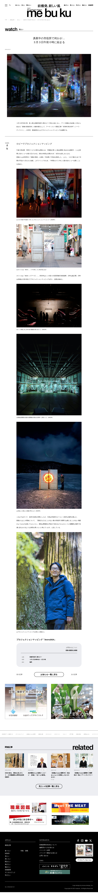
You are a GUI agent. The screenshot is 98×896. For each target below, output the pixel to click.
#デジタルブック (29, 736)
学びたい (78, 5)
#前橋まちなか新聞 (39, 736)
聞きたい (28, 5)
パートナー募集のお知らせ (48, 856)
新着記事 (12, 19)
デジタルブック (10, 876)
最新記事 (8, 848)
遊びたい (66, 5)
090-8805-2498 (71, 650)
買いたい (72, 5)
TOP (6, 19)
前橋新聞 (90, 5)
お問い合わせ (44, 859)
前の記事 (19, 678)
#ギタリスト (66, 736)
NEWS (7, 857)
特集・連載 (25, 854)
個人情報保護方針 (10, 890)
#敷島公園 (49, 736)
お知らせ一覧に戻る (49, 676)
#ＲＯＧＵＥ (58, 736)
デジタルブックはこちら (84, 863)
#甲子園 (80, 736)
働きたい (84, 5)
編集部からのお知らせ (47, 850)
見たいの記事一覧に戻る (49, 789)
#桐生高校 (87, 736)
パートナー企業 (44, 853)
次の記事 (74, 678)
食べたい (17, 5)
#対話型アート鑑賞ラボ (16, 736)
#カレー (74, 736)
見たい (23, 5)
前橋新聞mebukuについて (48, 848)
